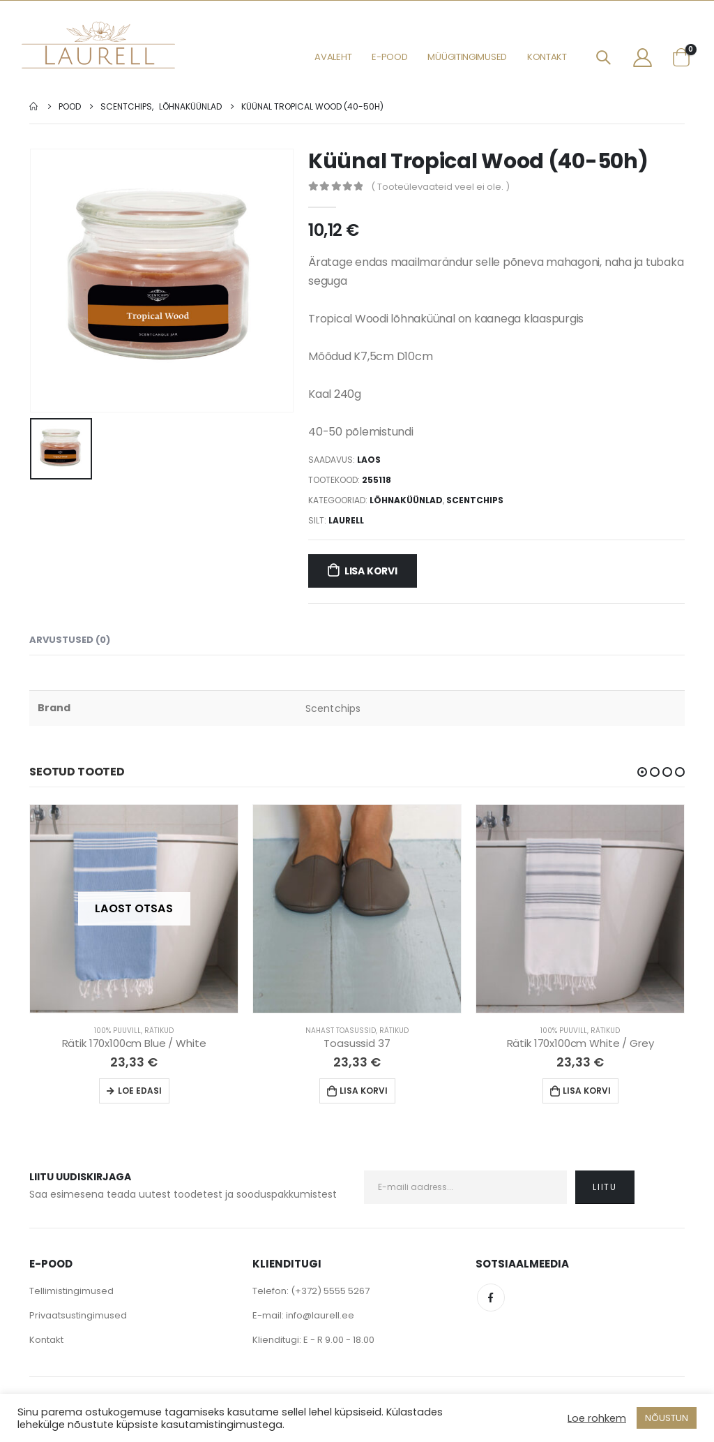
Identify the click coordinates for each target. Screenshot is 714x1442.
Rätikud (159, 1030)
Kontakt (547, 57)
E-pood (389, 57)
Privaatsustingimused (78, 1315)
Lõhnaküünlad (406, 500)
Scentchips (474, 500)
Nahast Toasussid (340, 1030)
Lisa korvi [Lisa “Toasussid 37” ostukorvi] (364, 1091)
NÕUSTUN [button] (666, 1418)
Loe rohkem (597, 1418)
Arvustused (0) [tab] (69, 639)
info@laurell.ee (320, 1315)
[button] (642, 772)
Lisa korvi (370, 571)
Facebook (491, 1297)
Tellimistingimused (71, 1291)
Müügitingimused (467, 57)
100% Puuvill (117, 1030)
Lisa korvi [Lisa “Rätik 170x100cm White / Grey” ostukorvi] (587, 1091)
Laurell (346, 520)
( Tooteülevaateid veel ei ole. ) (440, 186)
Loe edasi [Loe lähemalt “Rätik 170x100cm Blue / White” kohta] (140, 1091)
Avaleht (332, 57)
